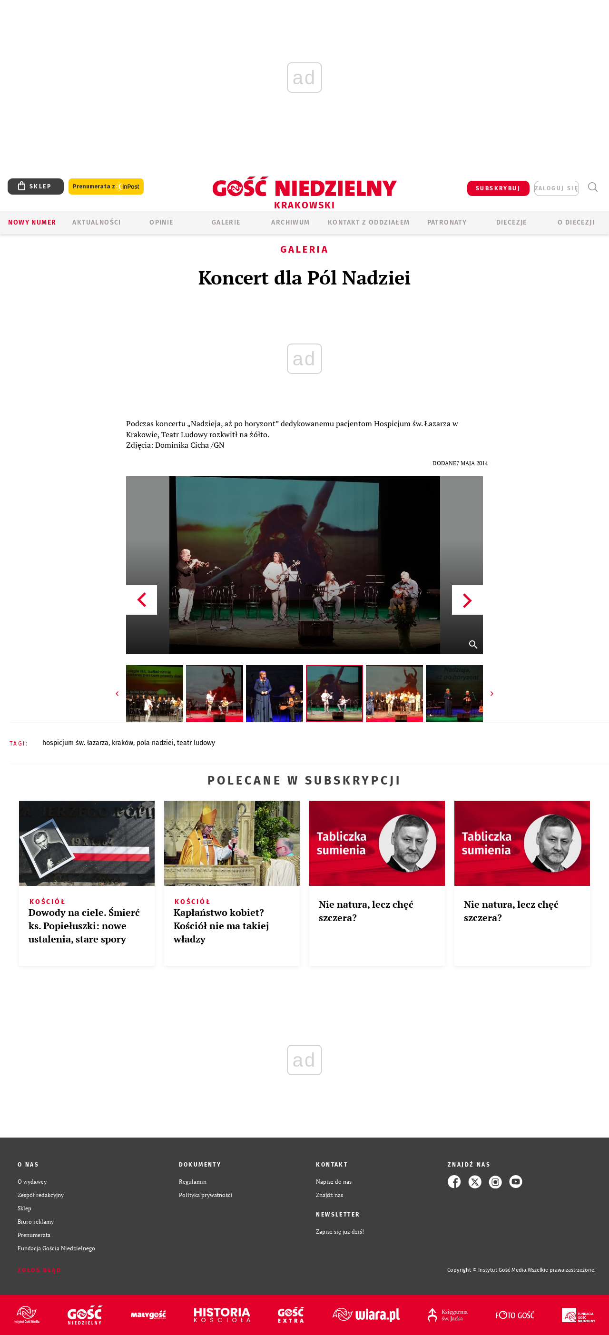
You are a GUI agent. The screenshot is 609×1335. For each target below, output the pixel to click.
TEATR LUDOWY (196, 743)
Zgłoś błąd (39, 1270)
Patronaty (447, 222)
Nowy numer (32, 222)
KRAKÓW (122, 743)
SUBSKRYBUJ (498, 188)
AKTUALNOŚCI (96, 222)
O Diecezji (576, 222)
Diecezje (511, 222)
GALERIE (226, 222)
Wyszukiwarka (592, 187)
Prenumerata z (106, 186)
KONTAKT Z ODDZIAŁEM (369, 222)
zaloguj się (557, 188)
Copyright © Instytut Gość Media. (487, 1270)
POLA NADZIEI (155, 743)
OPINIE (161, 222)
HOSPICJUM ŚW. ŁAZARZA (75, 743)
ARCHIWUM (290, 222)
